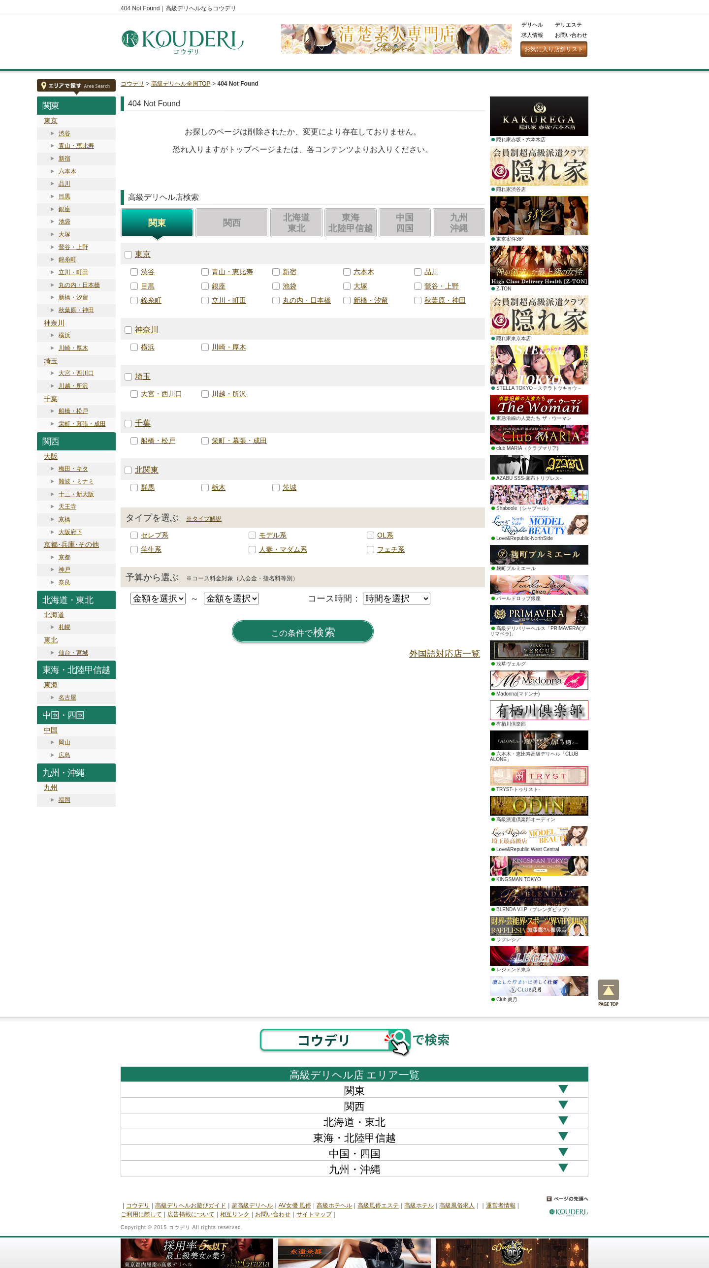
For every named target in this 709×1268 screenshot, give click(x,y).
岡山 (64, 742)
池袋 (64, 221)
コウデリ (132, 83)
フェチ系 (391, 549)
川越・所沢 (73, 385)
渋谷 (64, 133)
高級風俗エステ (378, 1205)
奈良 (64, 582)
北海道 (54, 615)
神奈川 (54, 323)
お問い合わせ (571, 35)
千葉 (51, 399)
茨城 (289, 487)
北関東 (147, 470)
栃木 (219, 487)
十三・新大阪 (76, 494)
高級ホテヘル (334, 1205)
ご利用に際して (141, 1214)
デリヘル (532, 25)
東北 (51, 640)
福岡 (64, 799)
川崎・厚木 (73, 348)
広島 (64, 755)
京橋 (64, 519)
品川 (64, 183)
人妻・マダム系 (283, 549)
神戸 (64, 569)
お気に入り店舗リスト (553, 49)
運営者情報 (501, 1205)
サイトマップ (314, 1214)
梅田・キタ (73, 468)
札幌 (64, 627)
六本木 (67, 171)
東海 (51, 685)
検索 (303, 632)
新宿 (64, 158)
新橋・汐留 (73, 297)
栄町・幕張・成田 (82, 423)
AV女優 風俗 (295, 1205)
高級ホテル (419, 1205)
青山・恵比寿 (76, 145)
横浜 (64, 335)
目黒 (64, 196)
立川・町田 (73, 272)
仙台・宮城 (73, 652)
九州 (51, 788)
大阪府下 (70, 532)
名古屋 (67, 697)
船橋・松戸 (73, 411)
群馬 (148, 487)
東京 (51, 121)
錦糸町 (67, 259)
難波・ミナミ (76, 481)
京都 (64, 557)
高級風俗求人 (457, 1205)
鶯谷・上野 (73, 247)
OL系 (385, 535)
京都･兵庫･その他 (71, 544)
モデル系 (273, 535)
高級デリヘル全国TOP (180, 83)
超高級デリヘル (252, 1205)
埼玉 (51, 361)
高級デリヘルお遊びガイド (190, 1205)
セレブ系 (154, 535)
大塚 (64, 234)
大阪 (51, 456)
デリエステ (568, 25)
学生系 (151, 549)
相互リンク (235, 1214)
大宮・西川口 (76, 373)
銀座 (64, 209)
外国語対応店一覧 (444, 654)
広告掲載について (191, 1214)
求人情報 (532, 35)
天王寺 (67, 506)
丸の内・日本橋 (79, 285)
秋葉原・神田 (76, 310)
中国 (51, 730)
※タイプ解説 (204, 518)
